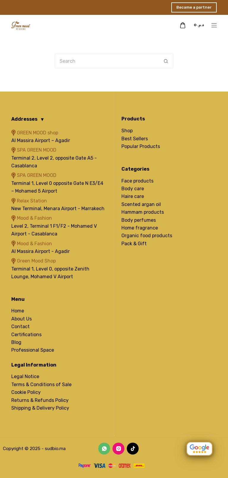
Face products (137, 181)
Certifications (26, 334)
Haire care (132, 196)
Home (17, 311)
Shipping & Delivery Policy (40, 408)
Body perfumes (138, 220)
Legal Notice (25, 376)
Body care (132, 188)
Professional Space (32, 350)
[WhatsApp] (104, 448)
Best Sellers (134, 138)
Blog (16, 342)
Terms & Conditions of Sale (41, 384)
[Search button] (166, 61)
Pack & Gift (134, 243)
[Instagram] (118, 448)
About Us (21, 319)
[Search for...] (107, 61)
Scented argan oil (141, 204)
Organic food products (146, 235)
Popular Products (140, 146)
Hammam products (142, 212)
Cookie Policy (26, 392)
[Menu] (214, 25)
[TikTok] (133, 448)
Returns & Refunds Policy (40, 400)
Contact (20, 326)
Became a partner (194, 7)
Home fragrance (139, 228)
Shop (127, 130)
